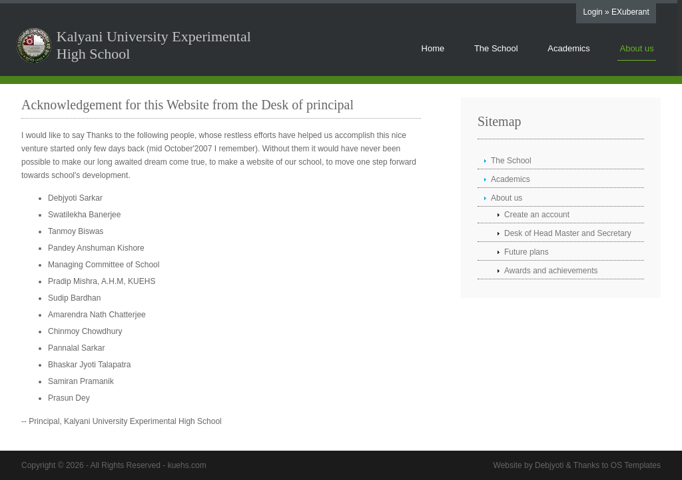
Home (433, 48)
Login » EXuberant (616, 12)
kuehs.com (187, 465)
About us (636, 48)
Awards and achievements (551, 270)
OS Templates (636, 465)
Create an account (536, 214)
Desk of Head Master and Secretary (567, 233)
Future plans (526, 252)
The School (496, 48)
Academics (568, 48)
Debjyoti (549, 465)
